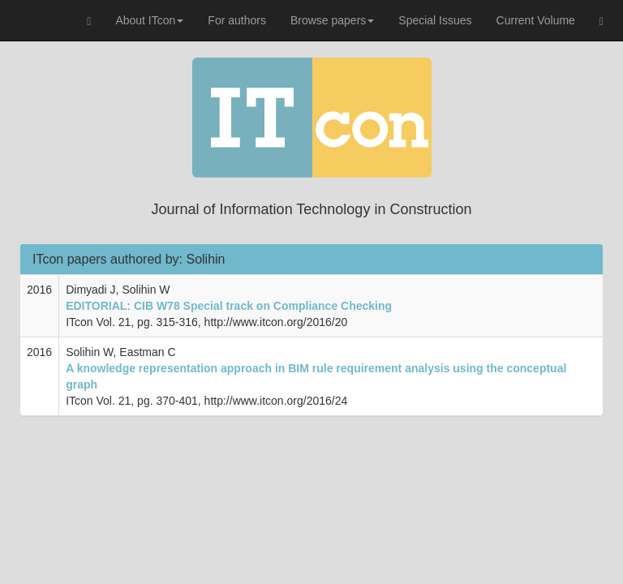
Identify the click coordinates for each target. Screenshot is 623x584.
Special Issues (434, 20)
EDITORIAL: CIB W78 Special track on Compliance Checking (229, 305)
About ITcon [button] (149, 20)
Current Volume (535, 20)
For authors (237, 20)
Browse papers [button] (332, 20)
